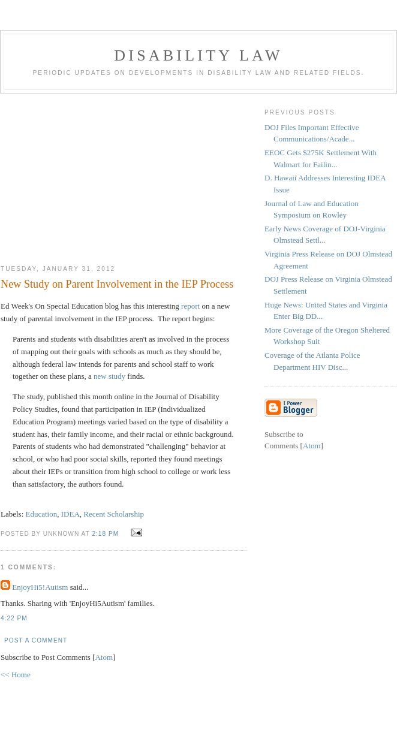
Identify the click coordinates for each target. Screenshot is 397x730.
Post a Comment (35, 640)
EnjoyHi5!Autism (40, 587)
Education (42, 513)
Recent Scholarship (113, 513)
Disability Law (198, 55)
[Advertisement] (123, 174)
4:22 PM (14, 618)
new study (109, 376)
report (190, 305)
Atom (104, 657)
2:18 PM (106, 533)
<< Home (16, 674)
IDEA (70, 513)
